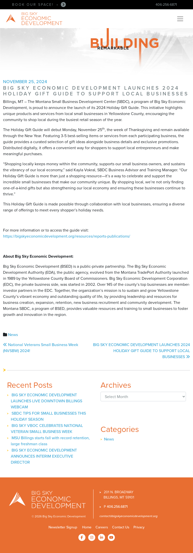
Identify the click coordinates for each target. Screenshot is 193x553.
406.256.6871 (117, 506)
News (13, 335)
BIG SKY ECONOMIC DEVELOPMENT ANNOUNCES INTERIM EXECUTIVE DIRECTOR (44, 456)
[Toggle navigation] (180, 19)
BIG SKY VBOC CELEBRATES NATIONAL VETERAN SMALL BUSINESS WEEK (47, 428)
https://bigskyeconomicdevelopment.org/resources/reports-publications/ (66, 236)
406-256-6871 (166, 4)
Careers (101, 527)
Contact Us (120, 527)
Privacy (138, 527)
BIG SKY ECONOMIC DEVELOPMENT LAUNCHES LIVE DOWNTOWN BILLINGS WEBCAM (46, 401)
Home (86, 527)
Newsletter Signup (63, 527)
